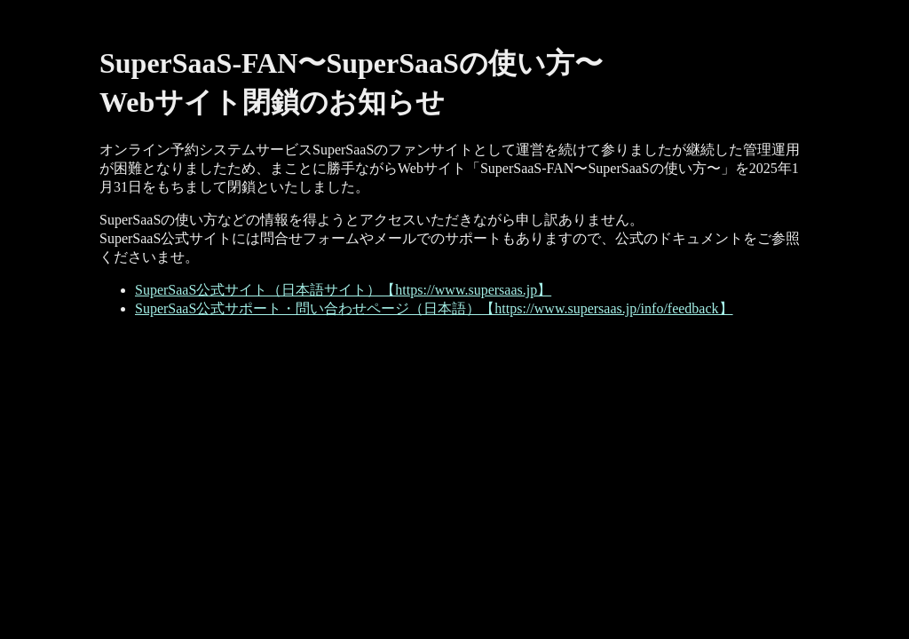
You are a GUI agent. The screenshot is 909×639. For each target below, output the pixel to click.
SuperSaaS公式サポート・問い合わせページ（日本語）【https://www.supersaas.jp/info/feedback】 (434, 308)
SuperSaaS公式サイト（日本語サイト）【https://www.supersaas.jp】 (343, 289)
